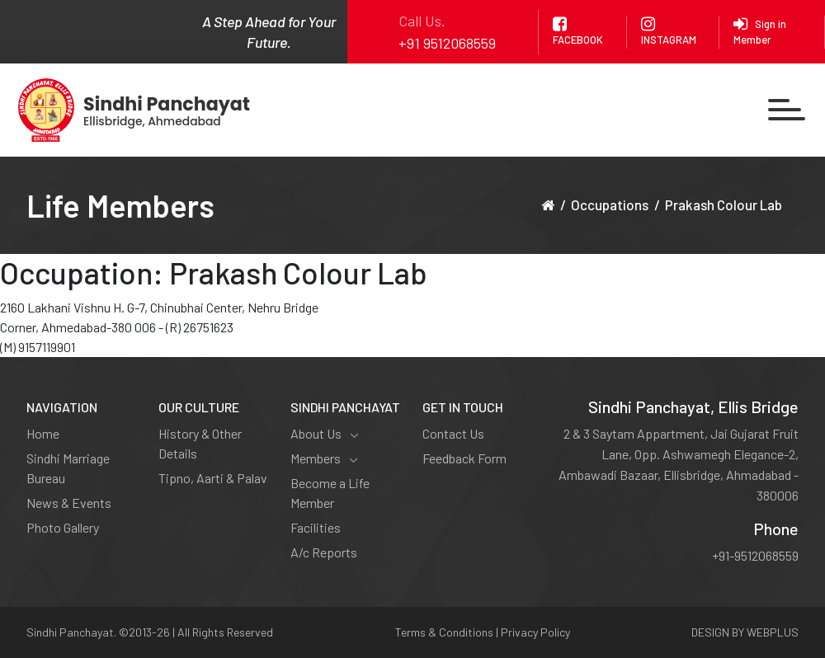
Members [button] (324, 458)
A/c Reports (323, 552)
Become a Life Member (330, 492)
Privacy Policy (535, 632)
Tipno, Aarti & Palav (212, 478)
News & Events (68, 502)
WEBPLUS (773, 632)
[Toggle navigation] (786, 110)
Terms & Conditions (444, 632)
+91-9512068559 (755, 555)
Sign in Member (759, 31)
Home (42, 433)
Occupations (609, 204)
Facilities (315, 527)
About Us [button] (324, 433)
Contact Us (453, 433)
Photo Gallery (62, 527)
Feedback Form (464, 458)
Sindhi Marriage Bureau (68, 468)
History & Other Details (200, 443)
